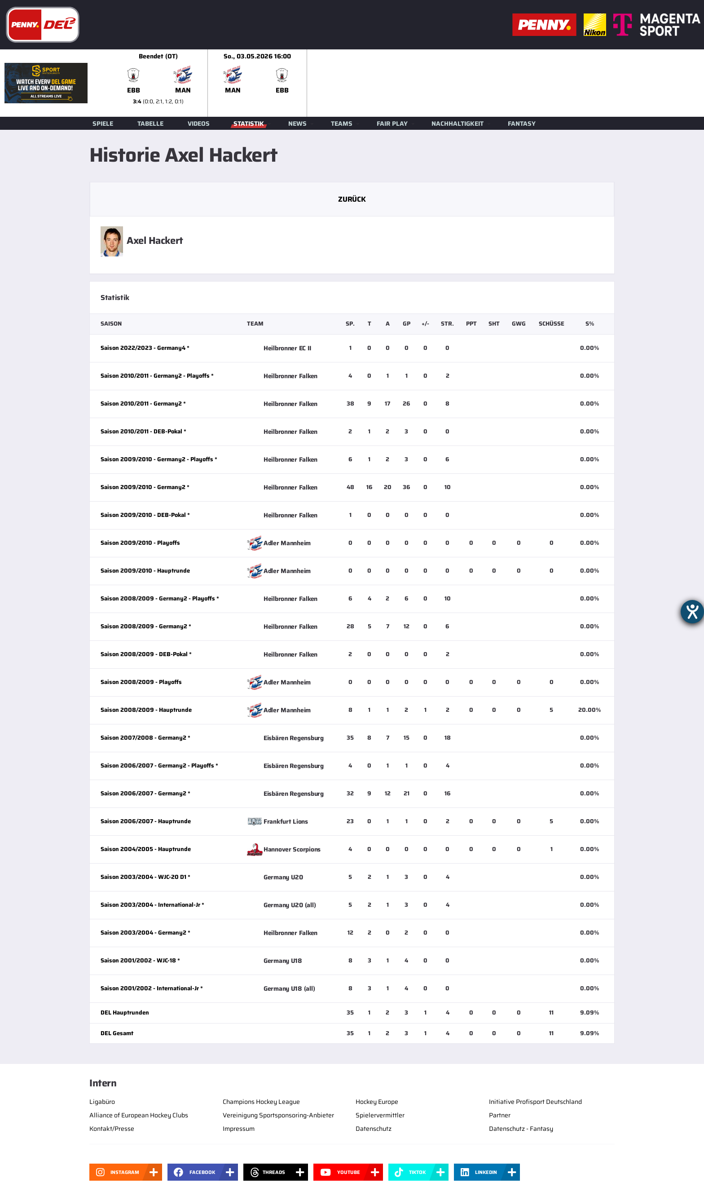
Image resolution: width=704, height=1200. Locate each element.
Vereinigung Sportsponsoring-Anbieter (278, 1115)
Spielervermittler (380, 1115)
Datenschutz (374, 1129)
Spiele (102, 123)
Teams (341, 123)
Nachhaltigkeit (457, 123)
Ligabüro (102, 1102)
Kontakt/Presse (111, 1129)
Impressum (239, 1129)
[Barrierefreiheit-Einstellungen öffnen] (692, 611)
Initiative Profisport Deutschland (535, 1102)
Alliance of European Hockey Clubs (138, 1115)
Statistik (248, 123)
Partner (499, 1115)
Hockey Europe (377, 1102)
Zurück (351, 199)
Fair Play (392, 123)
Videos (199, 123)
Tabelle (150, 123)
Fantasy (522, 123)
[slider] (406, 83)
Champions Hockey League (261, 1102)
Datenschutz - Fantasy (521, 1129)
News (297, 123)
